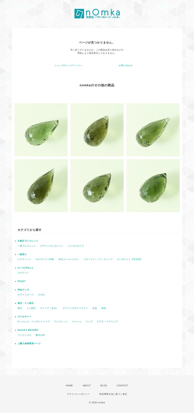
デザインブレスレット (51, 246)
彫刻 (103, 308)
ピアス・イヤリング (107, 321)
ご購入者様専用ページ (29, 343)
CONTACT (122, 385)
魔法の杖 (40, 335)
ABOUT (87, 385)
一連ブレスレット (27, 246)
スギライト (23, 273)
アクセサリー (24, 316)
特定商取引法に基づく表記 (113, 394)
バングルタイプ (76, 246)
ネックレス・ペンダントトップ (34, 321)
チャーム (77, 321)
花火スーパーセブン (69, 259)
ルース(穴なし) (25, 268)
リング (89, 321)
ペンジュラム (24, 335)
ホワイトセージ (26, 294)
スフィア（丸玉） (49, 308)
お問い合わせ (126, 65)
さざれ (41, 294)
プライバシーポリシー (78, 394)
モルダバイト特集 (45, 259)
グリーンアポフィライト (75, 308)
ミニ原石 (31, 308)
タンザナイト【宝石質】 (129, 259)
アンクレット (61, 321)
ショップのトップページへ (68, 65)
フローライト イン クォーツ (98, 259)
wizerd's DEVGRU (28, 330)
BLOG (104, 385)
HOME (69, 385)
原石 (20, 308)
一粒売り (22, 254)
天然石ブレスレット (28, 241)
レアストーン (24, 259)
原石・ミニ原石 (26, 303)
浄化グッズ (23, 289)
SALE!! (22, 281)
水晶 (94, 308)
